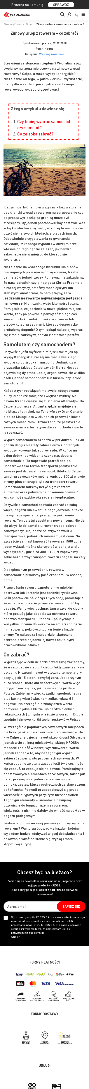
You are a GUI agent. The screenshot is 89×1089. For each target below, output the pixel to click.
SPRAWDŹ (61, 4)
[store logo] (16, 14)
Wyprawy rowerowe (51, 54)
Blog (29, 24)
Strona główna (12, 24)
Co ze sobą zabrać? (35, 134)
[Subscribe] (71, 906)
